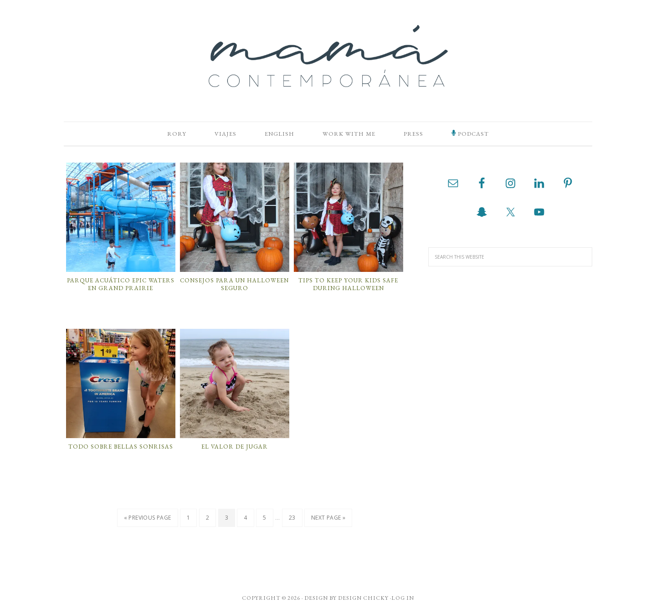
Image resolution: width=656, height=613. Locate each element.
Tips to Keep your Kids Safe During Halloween (348, 284)
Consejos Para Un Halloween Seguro (234, 284)
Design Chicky (363, 598)
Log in (402, 598)
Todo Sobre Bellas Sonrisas (120, 446)
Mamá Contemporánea (328, 56)
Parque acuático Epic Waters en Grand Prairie (120, 284)
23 (292, 518)
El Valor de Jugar (234, 446)
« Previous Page (147, 518)
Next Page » (328, 518)
